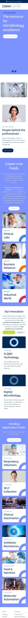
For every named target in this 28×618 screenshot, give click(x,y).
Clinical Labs (18, 614)
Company (5, 614)
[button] (13, 71)
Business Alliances (20, 616)
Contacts (4, 616)
